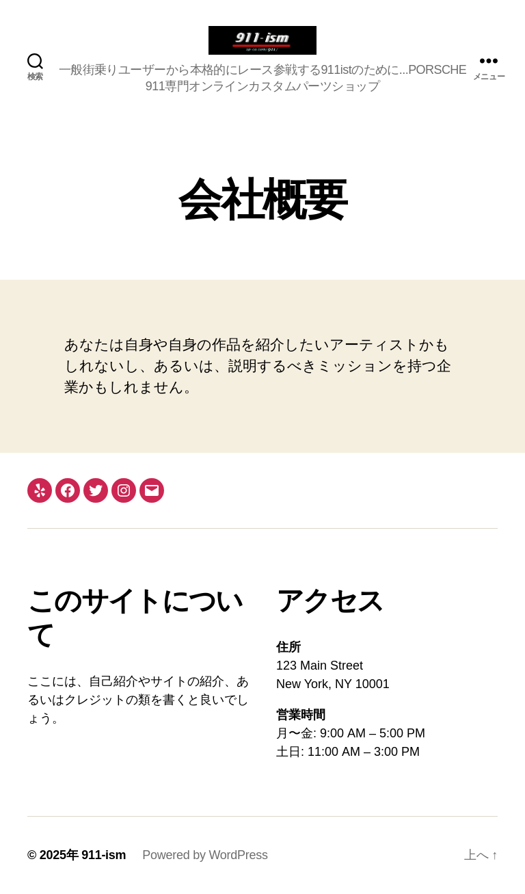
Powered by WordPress (204, 855)
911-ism (103, 855)
